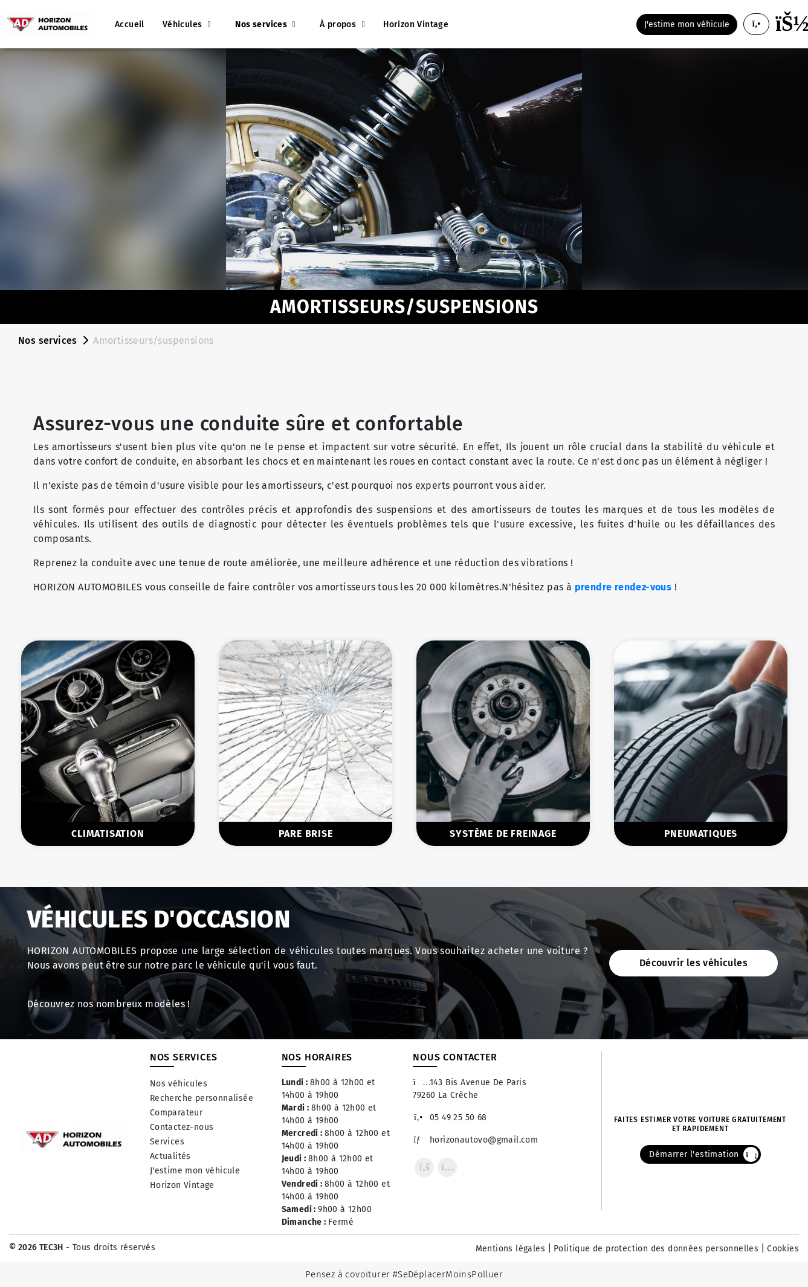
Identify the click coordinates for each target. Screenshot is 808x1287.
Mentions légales (510, 1248)
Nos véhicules (178, 1084)
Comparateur (176, 1113)
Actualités (170, 1156)
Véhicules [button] (184, 24)
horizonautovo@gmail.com (475, 1140)
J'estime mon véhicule (195, 1171)
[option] (108, 742)
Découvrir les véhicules (693, 963)
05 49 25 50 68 (449, 1117)
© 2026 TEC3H (36, 1247)
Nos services (47, 340)
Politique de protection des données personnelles (656, 1248)
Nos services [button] (262, 24)
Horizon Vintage (182, 1185)
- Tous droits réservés (109, 1247)
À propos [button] (339, 24)
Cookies (783, 1248)
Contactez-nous (182, 1127)
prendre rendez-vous (623, 587)
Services (167, 1142)
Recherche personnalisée (201, 1098)
